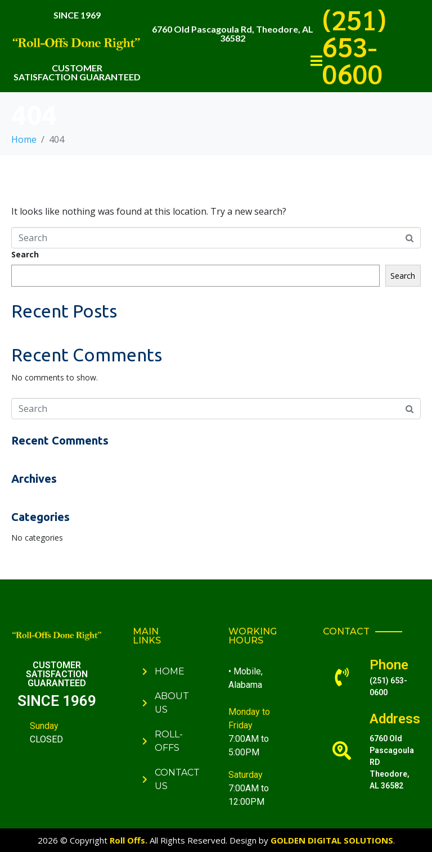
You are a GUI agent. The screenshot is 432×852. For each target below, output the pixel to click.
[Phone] (341, 677)
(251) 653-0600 (354, 46)
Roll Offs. (128, 840)
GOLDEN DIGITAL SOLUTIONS (332, 840)
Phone (389, 665)
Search (25, 254)
